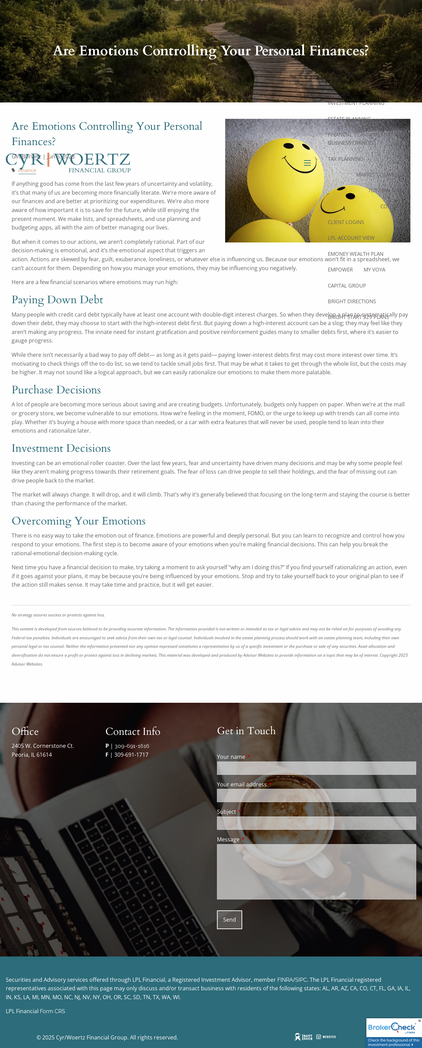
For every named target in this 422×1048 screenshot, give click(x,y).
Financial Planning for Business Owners (359, 138)
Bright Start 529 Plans (358, 316)
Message (255, 839)
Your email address (269, 784)
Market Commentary (383, 174)
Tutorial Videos (389, 190)
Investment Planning (356, 102)
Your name (258, 756)
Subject (254, 811)
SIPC (301, 980)
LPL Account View (351, 237)
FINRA (285, 980)
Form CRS (52, 1011)
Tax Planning (345, 158)
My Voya (374, 269)
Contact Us (395, 206)
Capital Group (347, 285)
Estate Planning (349, 118)
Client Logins (346, 222)
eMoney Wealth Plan (355, 253)
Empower (340, 269)
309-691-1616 (132, 746)
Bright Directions (352, 301)
